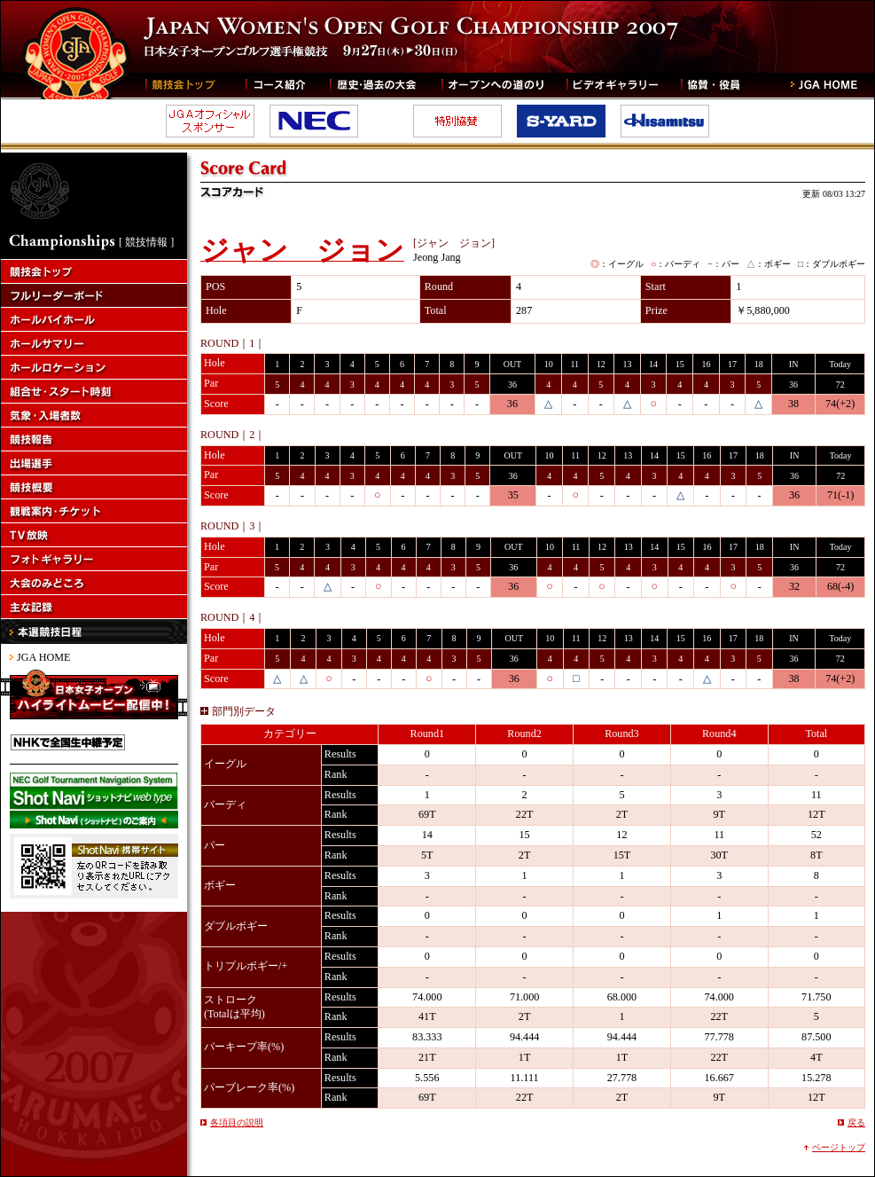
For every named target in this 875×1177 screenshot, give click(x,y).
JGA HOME (43, 657)
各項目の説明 (236, 1122)
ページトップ (838, 1147)
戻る (856, 1122)
